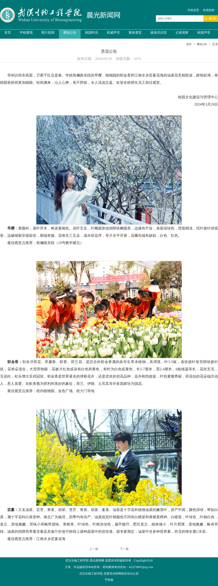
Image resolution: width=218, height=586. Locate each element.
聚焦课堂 (135, 32)
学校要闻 (26, 32)
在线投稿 (208, 10)
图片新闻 (47, 32)
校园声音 (203, 32)
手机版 (109, 579)
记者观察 (182, 32)
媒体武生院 (158, 32)
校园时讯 (91, 32)
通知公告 (69, 32)
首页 (7, 32)
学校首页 (193, 10)
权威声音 (113, 32)
